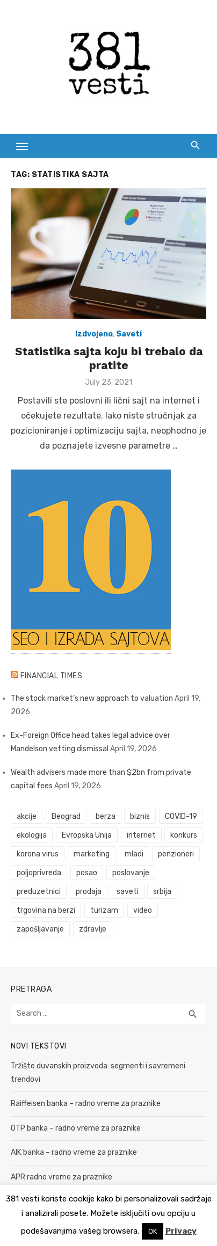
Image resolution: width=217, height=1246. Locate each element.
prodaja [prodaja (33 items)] (89, 891)
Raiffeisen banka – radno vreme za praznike (86, 1103)
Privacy (181, 1231)
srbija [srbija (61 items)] (162, 891)
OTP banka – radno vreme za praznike (76, 1128)
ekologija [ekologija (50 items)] (32, 835)
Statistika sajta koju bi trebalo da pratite (108, 358)
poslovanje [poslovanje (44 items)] (130, 872)
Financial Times (51, 675)
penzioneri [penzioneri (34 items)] (176, 854)
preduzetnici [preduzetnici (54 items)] (39, 891)
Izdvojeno (94, 334)
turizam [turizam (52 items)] (104, 910)
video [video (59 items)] (142, 910)
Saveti (129, 334)
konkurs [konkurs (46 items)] (183, 835)
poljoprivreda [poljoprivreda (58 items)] (39, 872)
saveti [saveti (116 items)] (128, 891)
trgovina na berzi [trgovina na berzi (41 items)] (46, 910)
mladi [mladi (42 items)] (134, 854)
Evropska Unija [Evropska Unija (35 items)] (87, 835)
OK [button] (152, 1231)
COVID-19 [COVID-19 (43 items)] (181, 816)
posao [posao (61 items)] (86, 872)
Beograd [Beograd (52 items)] (66, 816)
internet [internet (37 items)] (141, 835)
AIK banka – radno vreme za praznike (74, 1152)
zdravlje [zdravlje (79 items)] (92, 929)
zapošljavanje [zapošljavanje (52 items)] (40, 929)
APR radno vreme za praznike (61, 1177)
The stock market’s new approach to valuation (92, 698)
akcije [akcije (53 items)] (27, 816)
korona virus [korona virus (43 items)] (38, 854)
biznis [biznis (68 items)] (140, 816)
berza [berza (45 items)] (105, 816)
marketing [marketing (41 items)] (92, 854)
